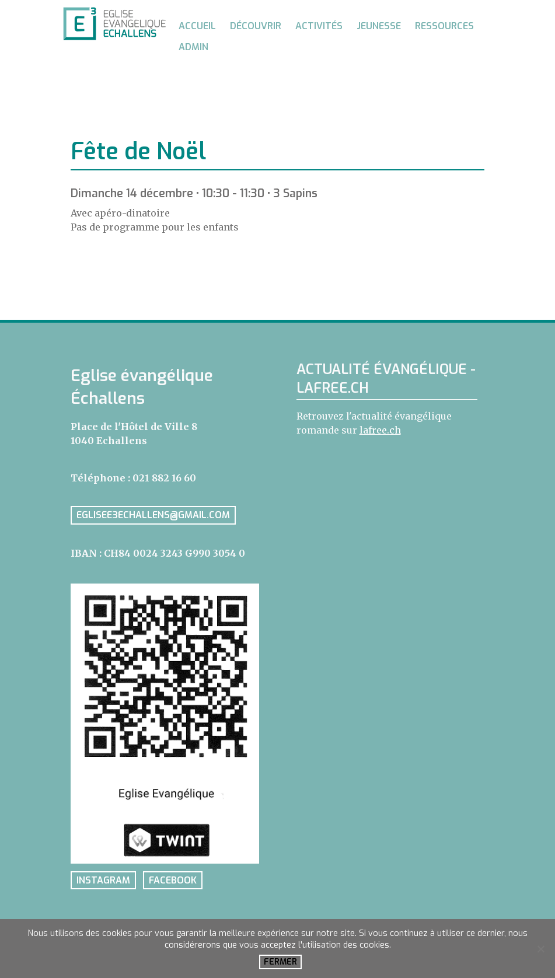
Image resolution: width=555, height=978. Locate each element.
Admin (193, 47)
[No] (540, 949)
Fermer (280, 961)
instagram (103, 880)
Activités (319, 26)
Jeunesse (379, 26)
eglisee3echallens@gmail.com (153, 515)
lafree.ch (380, 430)
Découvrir (255, 26)
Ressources (444, 26)
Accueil (197, 26)
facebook (173, 880)
